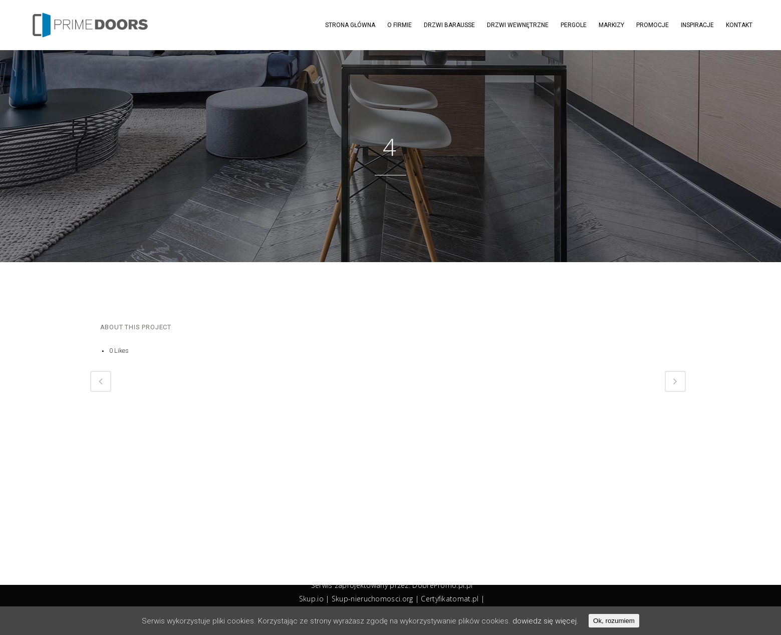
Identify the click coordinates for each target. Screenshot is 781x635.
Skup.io (311, 598)
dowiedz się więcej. (545, 620)
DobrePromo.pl (438, 585)
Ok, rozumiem (614, 620)
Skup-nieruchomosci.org (372, 598)
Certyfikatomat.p (449, 598)
